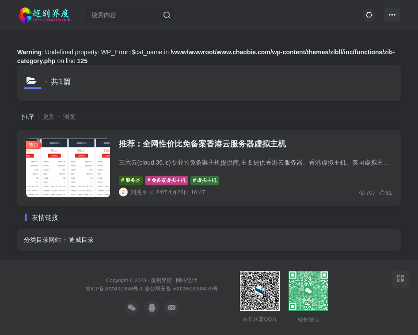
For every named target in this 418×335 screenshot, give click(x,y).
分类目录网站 (42, 239)
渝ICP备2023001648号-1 (114, 288)
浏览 (69, 116)
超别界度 (161, 280)
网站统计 (186, 280)
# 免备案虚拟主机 (167, 180)
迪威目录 (81, 239)
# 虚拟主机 (205, 180)
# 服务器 (131, 180)
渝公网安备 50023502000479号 (181, 288)
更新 (49, 116)
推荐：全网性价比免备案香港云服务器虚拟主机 (202, 143)
